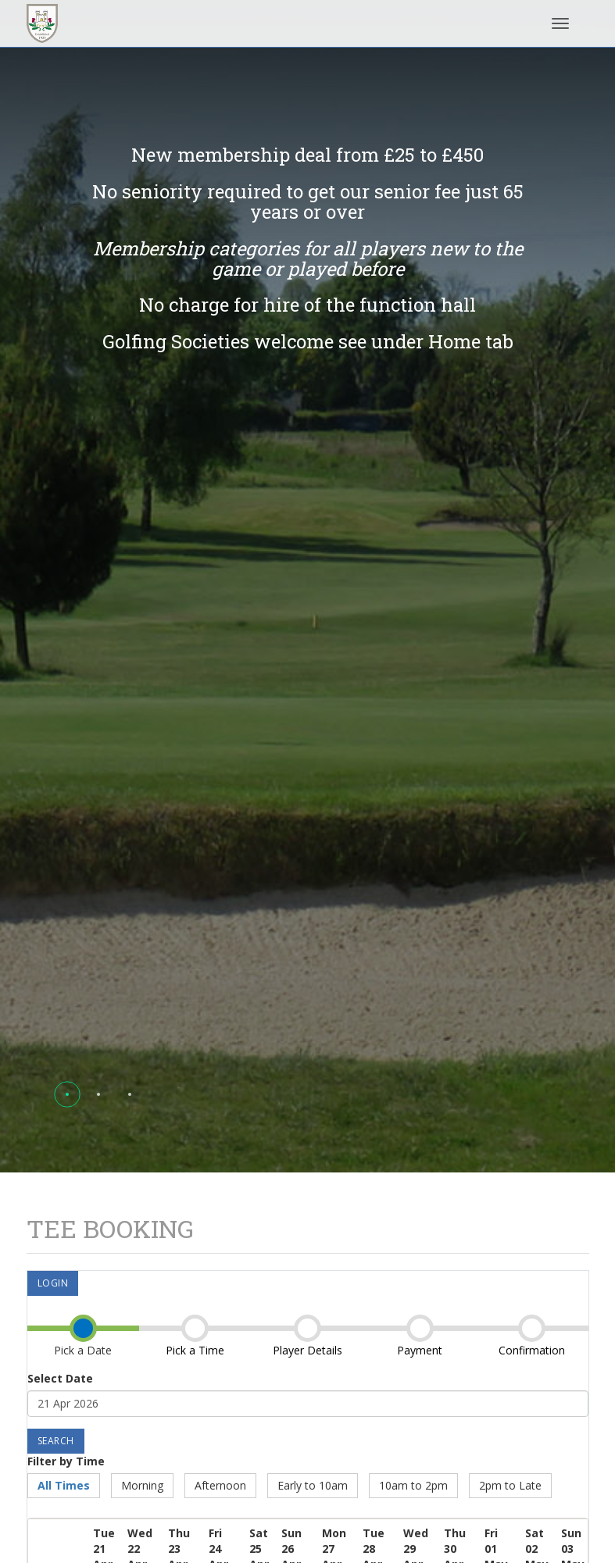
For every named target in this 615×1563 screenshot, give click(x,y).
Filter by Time (66, 1461)
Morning (142, 1485)
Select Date (60, 1378)
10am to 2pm (413, 1485)
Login (53, 1283)
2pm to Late (510, 1485)
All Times (64, 1485)
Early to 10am (312, 1485)
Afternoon (220, 1485)
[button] (67, 1094)
